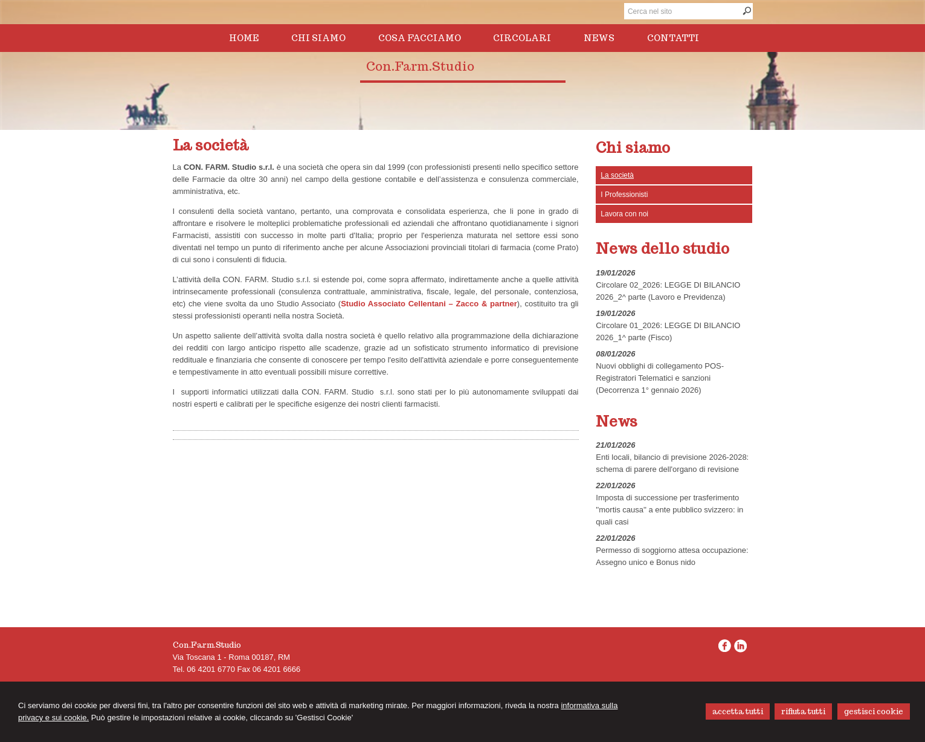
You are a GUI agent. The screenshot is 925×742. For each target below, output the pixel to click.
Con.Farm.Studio (420, 66)
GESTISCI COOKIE (873, 711)
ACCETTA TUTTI (737, 711)
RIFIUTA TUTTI (803, 711)
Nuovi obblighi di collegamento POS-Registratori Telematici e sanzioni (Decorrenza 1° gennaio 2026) (660, 378)
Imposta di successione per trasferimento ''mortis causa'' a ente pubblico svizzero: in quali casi (669, 509)
